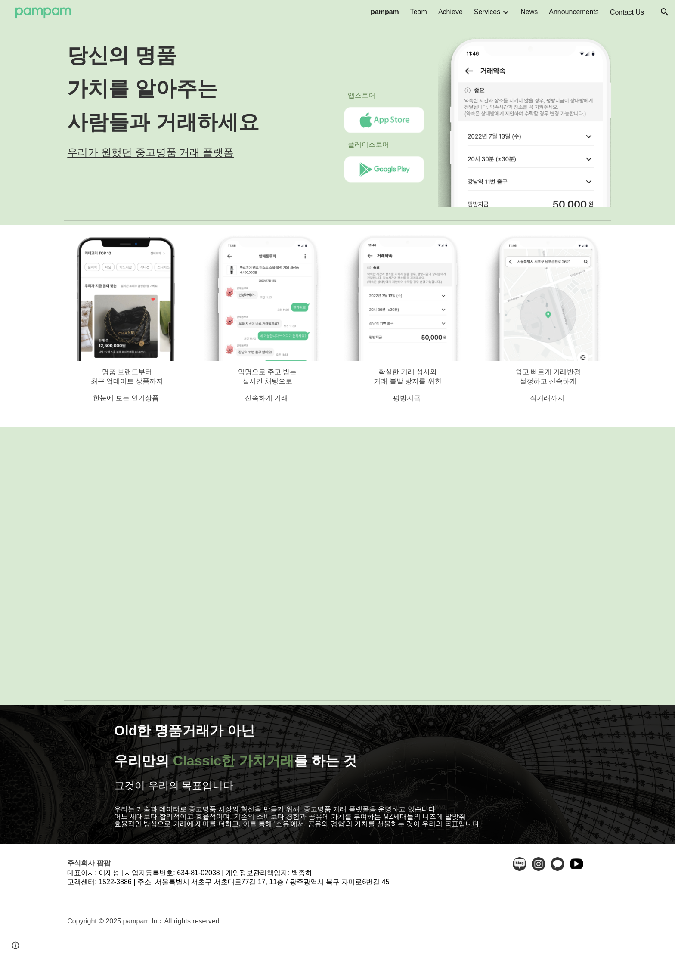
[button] (664, 12)
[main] (197, 99)
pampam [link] (385, 11)
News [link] (529, 11)
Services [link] (487, 11)
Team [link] (418, 11)
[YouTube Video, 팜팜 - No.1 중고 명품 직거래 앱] (337, 562)
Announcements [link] (574, 11)
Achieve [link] (450, 11)
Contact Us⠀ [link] (629, 12)
